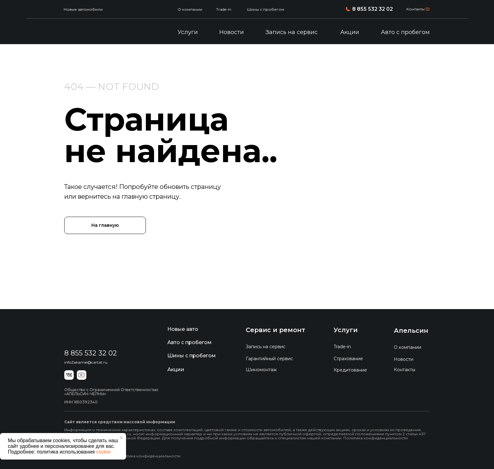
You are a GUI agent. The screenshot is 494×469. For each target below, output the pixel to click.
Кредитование (350, 370)
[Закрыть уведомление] (121, 438)
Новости (231, 32)
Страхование (348, 358)
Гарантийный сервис (269, 358)
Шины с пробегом (265, 9)
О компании (190, 9)
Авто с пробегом (405, 32)
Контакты (415, 9)
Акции (349, 32)
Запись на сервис (292, 32)
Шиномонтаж (261, 369)
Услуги (188, 32)
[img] (96, 32)
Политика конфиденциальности (148, 456)
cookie (103, 451)
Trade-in (223, 9)
